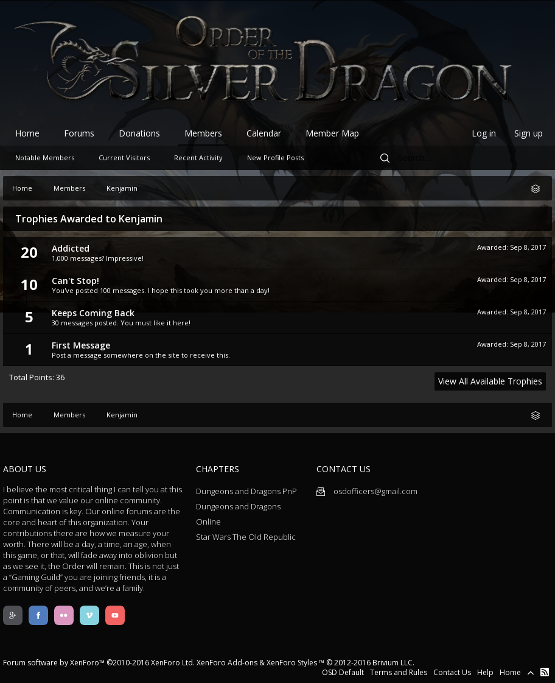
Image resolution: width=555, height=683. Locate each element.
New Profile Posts (275, 157)
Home (27, 133)
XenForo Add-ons (227, 662)
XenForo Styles (292, 662)
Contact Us (452, 672)
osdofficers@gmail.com (366, 491)
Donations (139, 133)
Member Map (332, 133)
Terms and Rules (398, 672)
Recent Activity (198, 157)
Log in (484, 133)
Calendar (263, 133)
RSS (544, 672)
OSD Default (343, 672)
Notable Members (44, 157)
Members (203, 133)
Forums (79, 133)
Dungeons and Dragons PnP (246, 491)
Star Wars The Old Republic (246, 536)
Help (485, 672)
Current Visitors (124, 157)
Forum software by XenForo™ (99, 662)
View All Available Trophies (490, 381)
